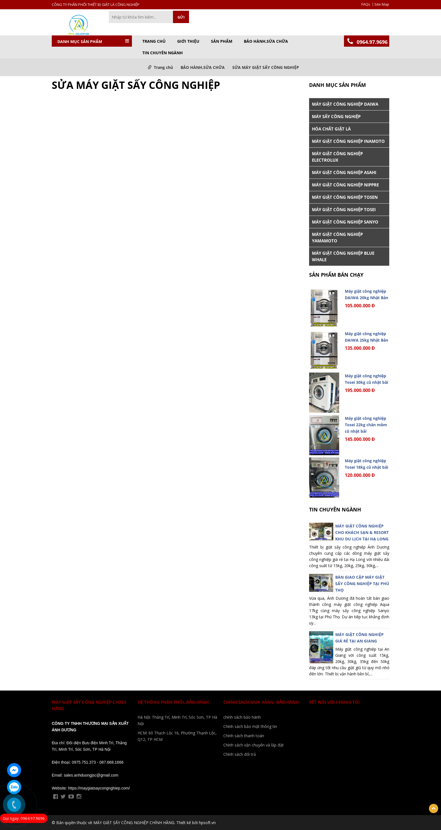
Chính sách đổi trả (239, 754)
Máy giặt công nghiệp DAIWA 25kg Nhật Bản (366, 337)
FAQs (365, 4)
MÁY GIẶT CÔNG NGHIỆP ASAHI (344, 172)
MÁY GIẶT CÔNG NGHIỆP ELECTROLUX (337, 157)
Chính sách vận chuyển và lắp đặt (253, 745)
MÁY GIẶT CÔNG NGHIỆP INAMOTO (348, 141)
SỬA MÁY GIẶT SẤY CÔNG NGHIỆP (265, 67)
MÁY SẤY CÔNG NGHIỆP (336, 116)
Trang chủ (154, 41)
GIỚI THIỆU (188, 41)
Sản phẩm (221, 41)
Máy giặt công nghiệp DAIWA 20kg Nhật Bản (366, 294)
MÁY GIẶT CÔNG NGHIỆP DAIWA (345, 104)
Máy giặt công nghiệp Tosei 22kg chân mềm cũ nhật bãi (366, 425)
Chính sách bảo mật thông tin (250, 726)
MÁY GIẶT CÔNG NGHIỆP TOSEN (345, 197)
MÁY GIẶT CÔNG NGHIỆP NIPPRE (345, 185)
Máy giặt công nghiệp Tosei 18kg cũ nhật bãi (366, 464)
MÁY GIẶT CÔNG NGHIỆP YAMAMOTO (337, 237)
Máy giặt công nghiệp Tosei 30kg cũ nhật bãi (366, 379)
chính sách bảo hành (242, 717)
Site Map (381, 4)
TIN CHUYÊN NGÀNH (162, 52)
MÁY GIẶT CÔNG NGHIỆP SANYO (345, 222)
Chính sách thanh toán (243, 735)
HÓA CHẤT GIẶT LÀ (331, 129)
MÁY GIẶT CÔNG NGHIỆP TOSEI (344, 209)
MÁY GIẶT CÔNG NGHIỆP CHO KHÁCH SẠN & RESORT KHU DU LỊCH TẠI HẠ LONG (362, 532)
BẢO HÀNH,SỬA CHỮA (266, 41)
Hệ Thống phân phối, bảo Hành (173, 702)
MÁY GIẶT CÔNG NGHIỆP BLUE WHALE (343, 256)
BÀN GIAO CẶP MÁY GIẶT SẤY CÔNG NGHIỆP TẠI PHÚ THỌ (362, 583)
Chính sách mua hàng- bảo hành (261, 702)
